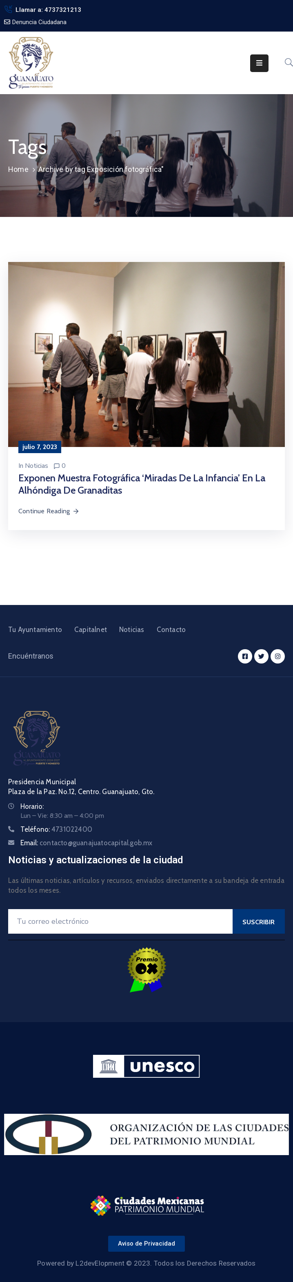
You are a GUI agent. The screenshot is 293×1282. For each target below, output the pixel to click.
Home (18, 169)
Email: (86, 843)
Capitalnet (90, 629)
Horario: (32, 806)
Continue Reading (49, 511)
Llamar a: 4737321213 (48, 10)
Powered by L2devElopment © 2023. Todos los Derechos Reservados (146, 1263)
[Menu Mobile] (259, 63)
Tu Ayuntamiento (35, 629)
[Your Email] (120, 921)
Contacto (171, 629)
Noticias (36, 465)
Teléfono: (56, 829)
